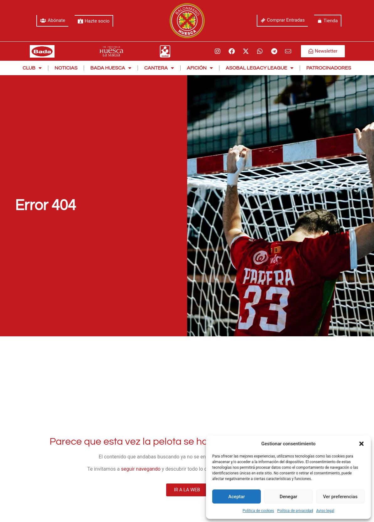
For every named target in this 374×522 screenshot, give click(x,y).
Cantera (159, 68)
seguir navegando (141, 469)
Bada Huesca (110, 68)
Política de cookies (258, 511)
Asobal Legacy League (259, 68)
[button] (361, 444)
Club (32, 68)
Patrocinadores (328, 67)
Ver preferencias (340, 496)
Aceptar (236, 496)
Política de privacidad (295, 511)
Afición (200, 68)
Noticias (66, 67)
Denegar (288, 496)
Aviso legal (325, 511)
